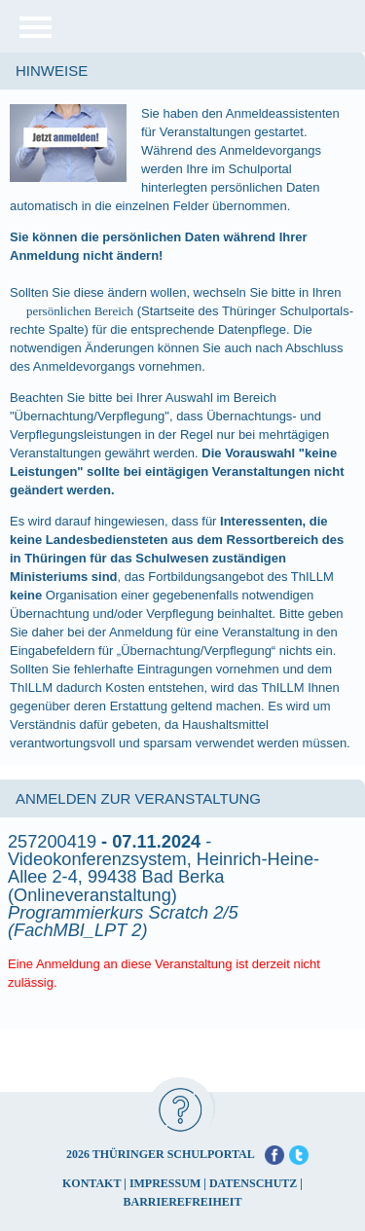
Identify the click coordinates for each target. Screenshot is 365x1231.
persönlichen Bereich (79, 311)
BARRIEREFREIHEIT (182, 1202)
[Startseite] (216, 26)
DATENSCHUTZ (253, 1183)
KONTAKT (91, 1183)
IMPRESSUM (165, 1183)
